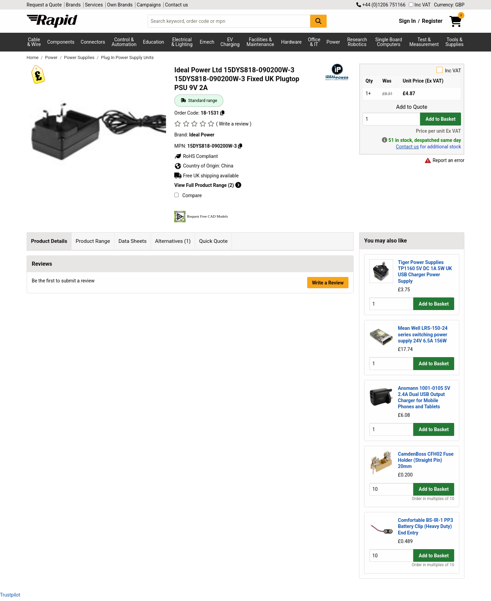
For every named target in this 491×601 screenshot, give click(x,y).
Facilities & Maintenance (260, 42)
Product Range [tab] (93, 241)
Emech (207, 42)
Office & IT (314, 42)
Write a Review (328, 422)
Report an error (444, 160)
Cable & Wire (34, 42)
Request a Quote (44, 5)
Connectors (93, 42)
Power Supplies (79, 57)
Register (432, 21)
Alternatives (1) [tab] (173, 241)
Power (333, 42)
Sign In (407, 21)
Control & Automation (123, 42)
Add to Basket (441, 119)
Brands (73, 5)
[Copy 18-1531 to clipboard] (222, 113)
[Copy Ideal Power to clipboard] (240, 146)
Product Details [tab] (49, 241)
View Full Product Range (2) (207, 185)
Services (94, 5)
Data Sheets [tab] (132, 241)
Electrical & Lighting (181, 42)
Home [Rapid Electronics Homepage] (33, 57)
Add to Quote (411, 107)
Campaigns (149, 5)
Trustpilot (10, 595)
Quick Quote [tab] (213, 241)
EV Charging (230, 42)
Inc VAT (420, 4)
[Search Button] (318, 21)
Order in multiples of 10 (433, 498)
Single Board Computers (388, 42)
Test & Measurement (424, 42)
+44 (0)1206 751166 (380, 4)
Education (153, 42)
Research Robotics (357, 42)
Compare (188, 195)
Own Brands (120, 5)
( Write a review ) (234, 123)
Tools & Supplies (454, 42)
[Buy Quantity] (391, 119)
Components (60, 42)
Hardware (291, 42)
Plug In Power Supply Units (127, 57)
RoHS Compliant (196, 156)
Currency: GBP (449, 4)
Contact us (176, 5)
